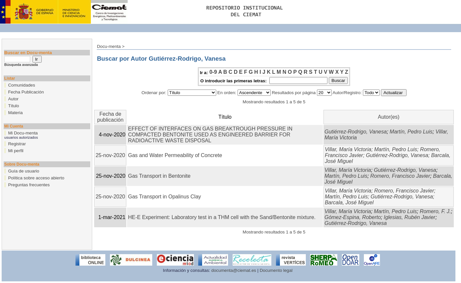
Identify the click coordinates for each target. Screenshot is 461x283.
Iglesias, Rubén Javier (409, 217)
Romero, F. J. (435, 211)
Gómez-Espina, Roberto (353, 217)
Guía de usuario (23, 171)
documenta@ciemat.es (233, 270)
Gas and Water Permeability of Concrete (175, 155)
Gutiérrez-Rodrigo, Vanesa (356, 131)
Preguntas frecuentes (29, 184)
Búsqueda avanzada (21, 65)
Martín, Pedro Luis (411, 131)
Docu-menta (109, 46)
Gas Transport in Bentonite (159, 176)
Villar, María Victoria (348, 149)
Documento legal (276, 270)
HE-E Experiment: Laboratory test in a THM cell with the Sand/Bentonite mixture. (222, 217)
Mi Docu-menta (23, 133)
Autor (13, 98)
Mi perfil (16, 150)
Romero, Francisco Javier (400, 176)
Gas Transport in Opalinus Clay (164, 196)
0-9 (213, 72)
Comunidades (21, 85)
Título (13, 105)
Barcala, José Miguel (349, 202)
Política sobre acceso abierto (36, 177)
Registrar (17, 143)
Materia (15, 112)
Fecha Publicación (26, 92)
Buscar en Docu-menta (28, 52)
